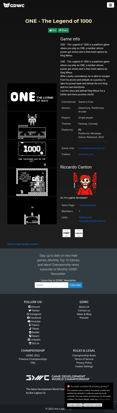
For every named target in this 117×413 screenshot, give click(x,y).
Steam (34, 336)
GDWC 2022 (33, 355)
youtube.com (85, 154)
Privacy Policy (84, 362)
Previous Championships (33, 359)
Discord (34, 306)
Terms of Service (84, 359)
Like (53, 30)
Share (63, 30)
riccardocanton (87, 205)
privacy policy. (104, 399)
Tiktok (34, 328)
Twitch (34, 325)
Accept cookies (75, 405)
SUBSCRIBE (75, 285)
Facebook (34, 317)
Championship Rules (84, 355)
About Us (84, 306)
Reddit (34, 332)
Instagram (34, 314)
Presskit (84, 317)
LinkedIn (34, 339)
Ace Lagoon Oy (37, 392)
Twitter (34, 310)
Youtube (34, 321)
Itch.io (34, 343)
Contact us (84, 310)
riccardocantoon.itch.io (91, 148)
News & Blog (84, 314)
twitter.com (85, 217)
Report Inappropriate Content (22, 244)
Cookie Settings (84, 366)
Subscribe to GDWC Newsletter (58, 280)
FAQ (33, 362)
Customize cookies (92, 405)
